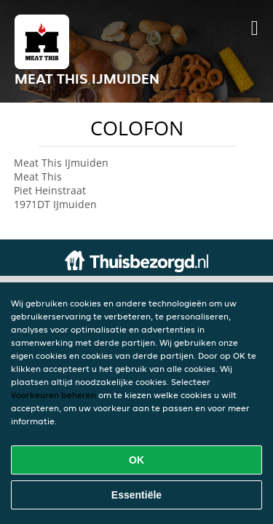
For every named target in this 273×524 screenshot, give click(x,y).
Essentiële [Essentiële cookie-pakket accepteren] (136, 495)
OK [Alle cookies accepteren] (136, 460)
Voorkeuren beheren (53, 394)
